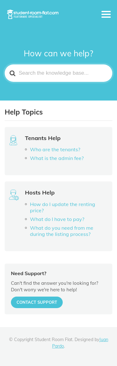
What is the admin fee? (57, 158)
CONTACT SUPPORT (37, 302)
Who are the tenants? (55, 149)
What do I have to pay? (57, 219)
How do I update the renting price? (62, 207)
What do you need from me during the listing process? (61, 231)
